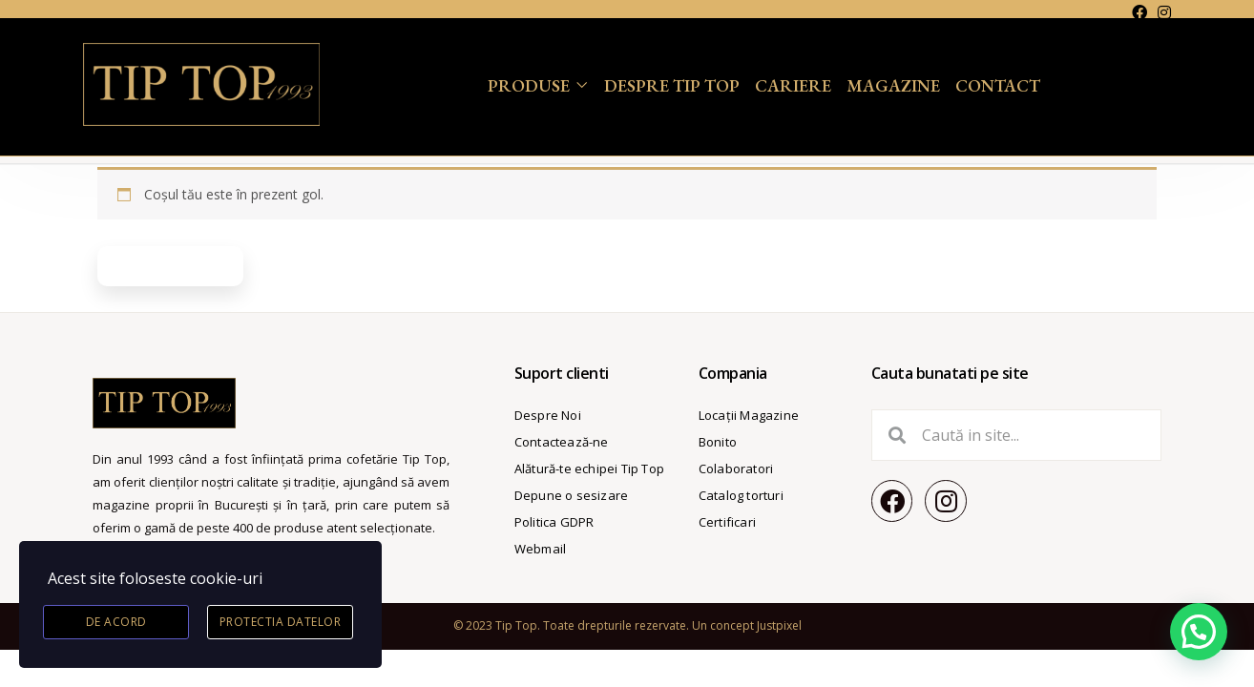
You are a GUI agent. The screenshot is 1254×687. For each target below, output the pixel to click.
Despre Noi (547, 415)
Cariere (793, 85)
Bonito (718, 441)
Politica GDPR (554, 522)
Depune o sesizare (571, 495)
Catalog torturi (741, 495)
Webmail (540, 548)
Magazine (893, 85)
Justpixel (779, 625)
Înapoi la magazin (170, 266)
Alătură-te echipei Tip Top (589, 468)
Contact (997, 85)
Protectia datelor (280, 622)
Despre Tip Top (672, 85)
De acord (116, 622)
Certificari (727, 522)
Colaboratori (736, 468)
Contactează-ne (561, 441)
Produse (529, 85)
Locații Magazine (749, 415)
